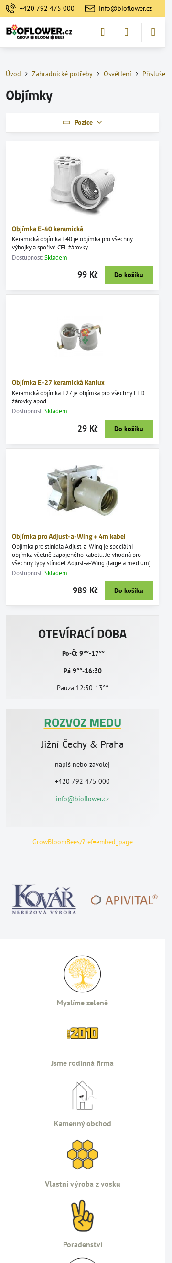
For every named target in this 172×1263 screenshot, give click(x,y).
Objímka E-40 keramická (47, 229)
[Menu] (153, 32)
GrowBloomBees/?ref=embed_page (82, 842)
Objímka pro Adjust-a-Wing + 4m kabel (69, 536)
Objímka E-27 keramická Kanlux (58, 382)
